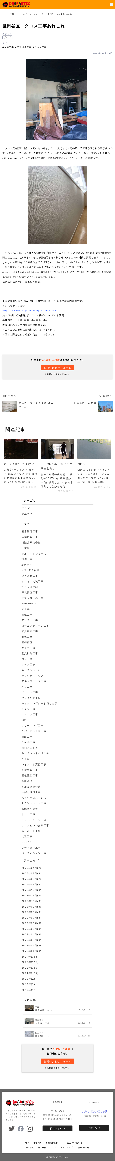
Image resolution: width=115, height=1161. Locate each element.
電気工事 (27, 614)
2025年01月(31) (32, 951)
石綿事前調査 (30, 808)
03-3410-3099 (94, 1111)
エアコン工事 (30, 714)
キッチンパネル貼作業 (35, 753)
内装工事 (27, 659)
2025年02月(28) (32, 945)
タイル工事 (28, 742)
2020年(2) (28, 979)
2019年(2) (28, 984)
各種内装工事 (52, 1143)
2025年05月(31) (32, 929)
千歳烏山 (27, 548)
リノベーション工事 (34, 820)
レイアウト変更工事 (34, 764)
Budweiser (29, 603)
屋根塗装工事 (30, 775)
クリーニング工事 (33, 725)
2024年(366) (30, 956)
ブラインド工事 (31, 698)
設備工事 (27, 559)
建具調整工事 (30, 576)
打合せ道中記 (30, 587)
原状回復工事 (30, 592)
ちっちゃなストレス (34, 797)
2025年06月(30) (32, 923)
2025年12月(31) (32, 890)
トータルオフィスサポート (74, 1143)
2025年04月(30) (32, 934)
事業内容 (37, 1143)
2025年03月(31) (32, 940)
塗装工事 (27, 736)
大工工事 (27, 836)
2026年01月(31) (32, 884)
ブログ (24, 14)
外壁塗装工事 (30, 770)
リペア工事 (28, 664)
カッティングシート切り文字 (39, 703)
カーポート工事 (31, 831)
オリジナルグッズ (33, 675)
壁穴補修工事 (30, 653)
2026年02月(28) (32, 879)
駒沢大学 (27, 564)
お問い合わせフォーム (57, 367)
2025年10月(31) (32, 901)
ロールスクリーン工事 (35, 625)
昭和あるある (30, 747)
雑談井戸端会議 (31, 542)
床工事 (26, 609)
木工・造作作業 (31, 570)
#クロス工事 (40, 47)
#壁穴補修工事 (23, 47)
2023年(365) (30, 962)
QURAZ (26, 842)
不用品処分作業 (31, 786)
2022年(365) (30, 967)
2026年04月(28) (32, 868)
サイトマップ (67, 1147)
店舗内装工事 (30, 537)
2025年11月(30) (32, 895)
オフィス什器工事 (33, 598)
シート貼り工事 (31, 847)
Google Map (59, 1128)
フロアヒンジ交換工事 (35, 825)
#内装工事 (8, 47)
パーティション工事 (34, 853)
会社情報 (30, 1147)
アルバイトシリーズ (34, 553)
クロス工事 (28, 648)
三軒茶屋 (27, 642)
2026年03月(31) (32, 873)
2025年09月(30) (32, 906)
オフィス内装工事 (33, 581)
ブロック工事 (30, 692)
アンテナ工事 (30, 620)
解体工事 (27, 637)
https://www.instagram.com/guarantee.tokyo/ (30, 310)
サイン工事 (28, 709)
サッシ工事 (28, 814)
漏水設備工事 (30, 531)
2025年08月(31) (32, 912)
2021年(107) (30, 973)
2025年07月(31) (32, 918)
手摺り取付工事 (31, 792)
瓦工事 (26, 759)
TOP (13, 14)
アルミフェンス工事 (34, 681)
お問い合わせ (94, 1128)
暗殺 (24, 720)
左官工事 (27, 686)
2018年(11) (29, 990)
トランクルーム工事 (34, 803)
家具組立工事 (30, 631)
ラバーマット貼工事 (34, 731)
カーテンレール (31, 670)
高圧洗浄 (27, 781)
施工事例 (27, 513)
